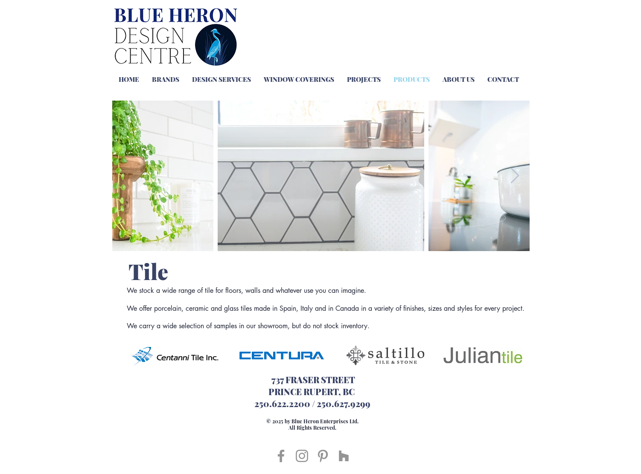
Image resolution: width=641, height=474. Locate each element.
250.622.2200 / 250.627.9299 (312, 403)
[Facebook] (281, 456)
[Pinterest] (323, 456)
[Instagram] (302, 456)
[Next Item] (515, 176)
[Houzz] (343, 456)
